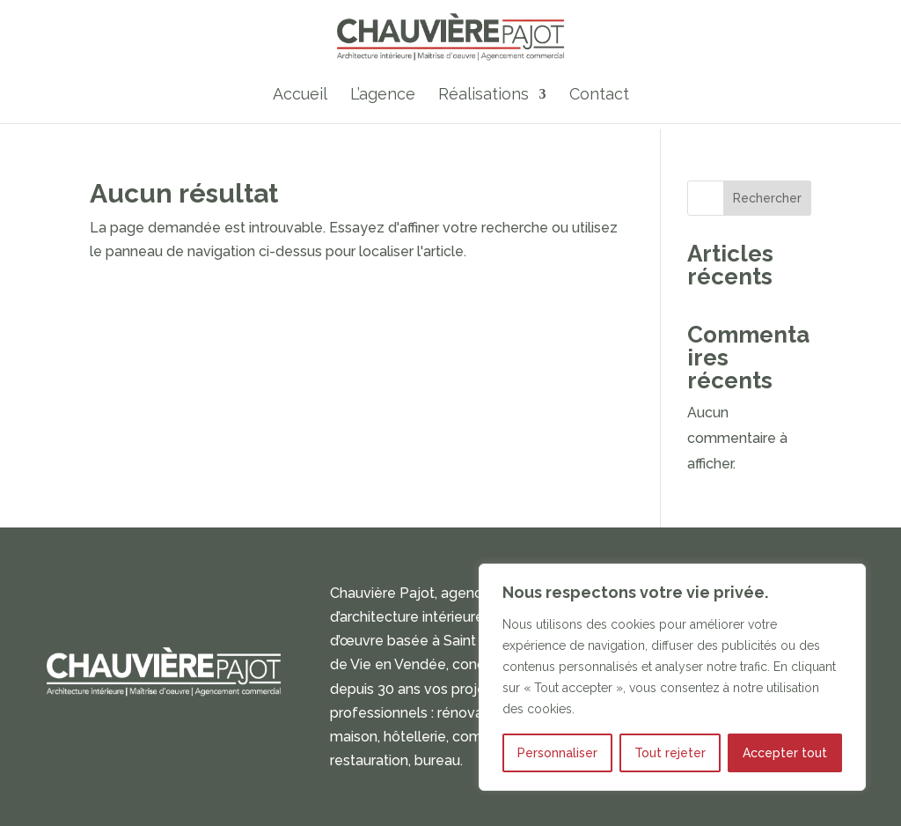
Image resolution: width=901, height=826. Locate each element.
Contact (599, 96)
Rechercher (767, 198)
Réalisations (483, 96)
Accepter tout (785, 753)
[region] (672, 677)
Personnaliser (557, 753)
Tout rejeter (670, 753)
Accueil (300, 96)
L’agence (382, 96)
